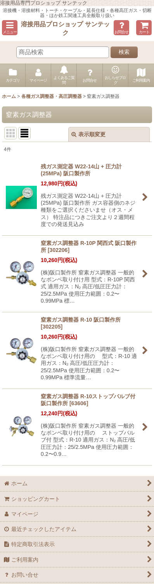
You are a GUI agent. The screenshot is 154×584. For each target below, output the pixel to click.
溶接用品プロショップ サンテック (65, 28)
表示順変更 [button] (88, 134)
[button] (9, 27)
